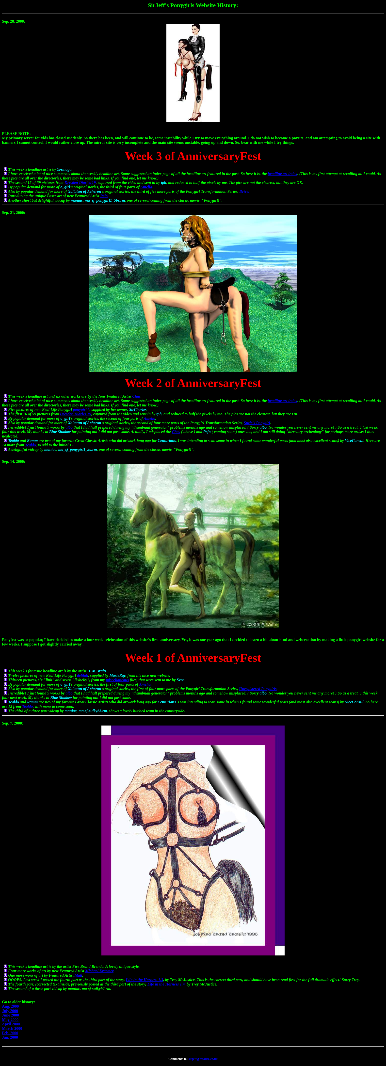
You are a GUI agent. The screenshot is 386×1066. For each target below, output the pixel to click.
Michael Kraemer (99, 971)
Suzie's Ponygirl (257, 423)
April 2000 (11, 1024)
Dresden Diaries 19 (80, 182)
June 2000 (10, 1015)
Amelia (146, 187)
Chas (136, 396)
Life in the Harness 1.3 (144, 980)
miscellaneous (117, 680)
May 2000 (10, 1020)
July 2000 (10, 1011)
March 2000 (12, 1028)
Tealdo (30, 445)
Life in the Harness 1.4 (166, 984)
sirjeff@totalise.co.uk (202, 1059)
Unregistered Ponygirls (257, 689)
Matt (78, 975)
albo (68, 427)
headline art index (282, 174)
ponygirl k (81, 409)
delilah (82, 675)
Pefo (104, 196)
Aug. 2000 (10, 1006)
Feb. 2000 (10, 1033)
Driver (244, 191)
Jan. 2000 (10, 1037)
